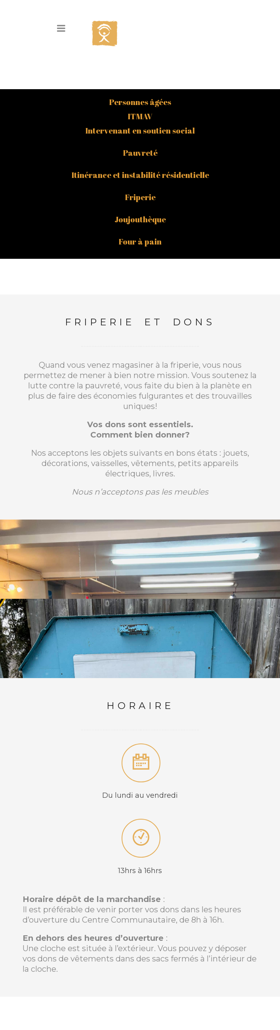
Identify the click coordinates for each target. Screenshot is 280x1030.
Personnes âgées (140, 67)
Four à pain (140, 206)
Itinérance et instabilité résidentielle (140, 140)
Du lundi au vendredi (140, 760)
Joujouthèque (140, 184)
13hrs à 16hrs (140, 835)
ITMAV (140, 81)
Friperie (140, 162)
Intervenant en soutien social (140, 95)
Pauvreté (140, 118)
